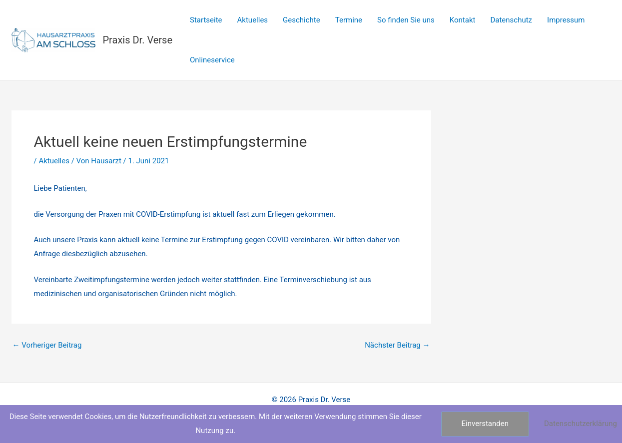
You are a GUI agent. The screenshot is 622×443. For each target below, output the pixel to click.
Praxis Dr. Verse (138, 40)
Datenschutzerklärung (580, 423)
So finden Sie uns (406, 19)
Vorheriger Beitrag (47, 345)
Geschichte (301, 19)
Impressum (566, 19)
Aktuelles (252, 19)
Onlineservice (212, 59)
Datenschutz (511, 19)
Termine (348, 19)
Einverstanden (485, 423)
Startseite (206, 19)
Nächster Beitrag (397, 345)
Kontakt (463, 19)
